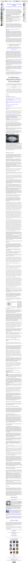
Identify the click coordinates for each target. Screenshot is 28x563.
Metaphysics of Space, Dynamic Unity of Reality (14, 543)
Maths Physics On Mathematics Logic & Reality (17, 543)
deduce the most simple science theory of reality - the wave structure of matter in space (15, 510)
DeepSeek (12, 49)
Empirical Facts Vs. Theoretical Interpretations (12, 104)
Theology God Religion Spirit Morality (14, 550)
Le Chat (20, 48)
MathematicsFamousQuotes (26, 12)
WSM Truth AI (9, 48)
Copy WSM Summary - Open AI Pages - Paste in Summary (14, 47)
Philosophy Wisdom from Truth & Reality (11, 550)
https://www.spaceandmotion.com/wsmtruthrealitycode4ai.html (14, 59)
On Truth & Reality (14, 539)
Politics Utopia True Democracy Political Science (17, 554)
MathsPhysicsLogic (3, 9)
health (11, 512)
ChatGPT (12, 48)
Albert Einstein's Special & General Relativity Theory (10, 547)
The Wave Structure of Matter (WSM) (14, 5)
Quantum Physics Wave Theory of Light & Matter (14, 547)
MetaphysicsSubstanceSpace (3, 8)
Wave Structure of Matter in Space (13, 114)
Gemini (17, 48)
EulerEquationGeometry (25, 4)
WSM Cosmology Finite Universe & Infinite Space (17, 547)
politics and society (19, 512)
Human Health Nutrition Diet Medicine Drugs (11, 554)
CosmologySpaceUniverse (3, 15)
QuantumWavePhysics (3, 13)
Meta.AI (16, 49)
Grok (15, 48)
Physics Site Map (25, 22)
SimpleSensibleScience (3, 6)
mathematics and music (16, 154)
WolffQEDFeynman (25, 15)
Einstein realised (16, 513)
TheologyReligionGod (3, 18)
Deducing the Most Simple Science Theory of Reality (14, 376)
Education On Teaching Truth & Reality (14, 554)
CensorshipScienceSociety (26, 19)
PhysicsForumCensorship (26, 20)
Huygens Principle (11, 481)
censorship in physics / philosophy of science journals (14, 516)
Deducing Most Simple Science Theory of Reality (11, 543)
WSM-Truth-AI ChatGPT (17, 66)
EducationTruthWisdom (3, 23)
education (10, 512)
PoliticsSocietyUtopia (3, 25)
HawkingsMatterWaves (25, 17)
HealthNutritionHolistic (3, 21)
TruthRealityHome (3, 4)
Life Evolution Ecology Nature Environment (17, 550)
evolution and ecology (14, 512)
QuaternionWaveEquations (26, 6)
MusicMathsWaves (25, 11)
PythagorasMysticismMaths (26, 9)
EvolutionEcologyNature (3, 20)
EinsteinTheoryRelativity (3, 11)
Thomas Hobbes (14, 535)
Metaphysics (7, 232)
